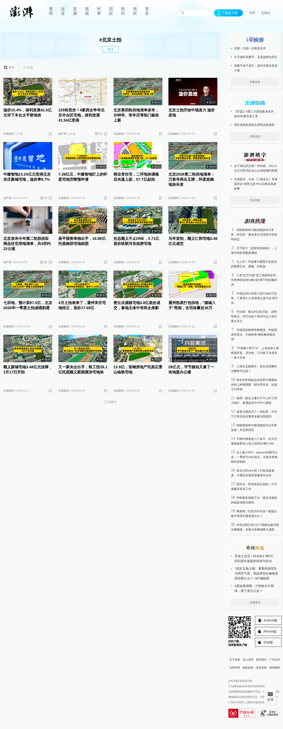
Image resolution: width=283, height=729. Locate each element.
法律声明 (234, 667)
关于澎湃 (234, 659)
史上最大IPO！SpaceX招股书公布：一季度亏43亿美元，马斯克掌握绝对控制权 (254, 457)
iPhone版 (270, 631)
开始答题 (255, 200)
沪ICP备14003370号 (240, 681)
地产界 (62, 133)
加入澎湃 (248, 659)
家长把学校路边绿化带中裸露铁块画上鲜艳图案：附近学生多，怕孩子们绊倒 (254, 384)
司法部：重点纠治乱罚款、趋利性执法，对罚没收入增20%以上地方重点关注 (254, 316)
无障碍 (265, 13)
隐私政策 (248, 667)
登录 (252, 12)
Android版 (270, 620)
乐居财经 (8, 133)
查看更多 (255, 82)
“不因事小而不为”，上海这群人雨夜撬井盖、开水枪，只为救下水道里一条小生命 (255, 352)
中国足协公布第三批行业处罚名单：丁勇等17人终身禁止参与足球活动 (254, 298)
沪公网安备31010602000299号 (246, 686)
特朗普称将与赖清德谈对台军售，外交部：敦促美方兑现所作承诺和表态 (254, 234)
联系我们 (261, 659)
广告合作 (274, 659)
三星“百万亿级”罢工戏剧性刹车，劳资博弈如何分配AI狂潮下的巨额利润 (255, 280)
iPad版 (268, 642)
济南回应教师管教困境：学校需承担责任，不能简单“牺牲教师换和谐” (254, 334)
